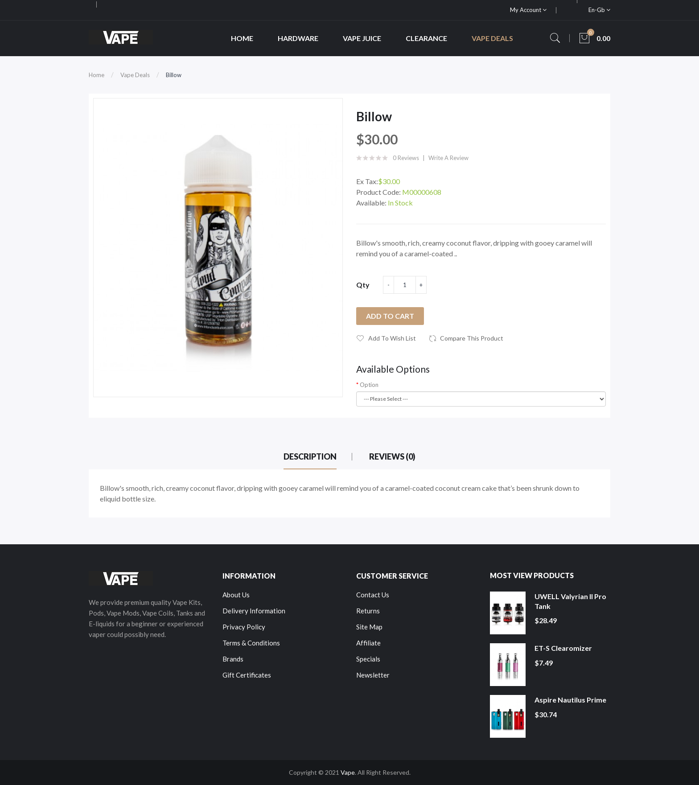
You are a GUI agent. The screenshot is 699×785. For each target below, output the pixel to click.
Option (369, 384)
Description (310, 456)
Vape (348, 772)
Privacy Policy (243, 627)
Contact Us (372, 595)
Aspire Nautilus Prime (570, 699)
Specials (368, 659)
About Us (236, 595)
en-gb (599, 9)
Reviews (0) (392, 456)
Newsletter (373, 675)
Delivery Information (253, 611)
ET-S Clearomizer (563, 648)
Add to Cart (390, 316)
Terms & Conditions (251, 643)
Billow (173, 74)
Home (96, 74)
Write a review (448, 157)
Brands (232, 659)
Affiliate (368, 643)
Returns (368, 611)
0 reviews (406, 157)
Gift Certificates (246, 675)
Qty (363, 284)
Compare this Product (471, 338)
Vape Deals (135, 74)
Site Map (369, 627)
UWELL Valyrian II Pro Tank (570, 601)
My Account (528, 9)
